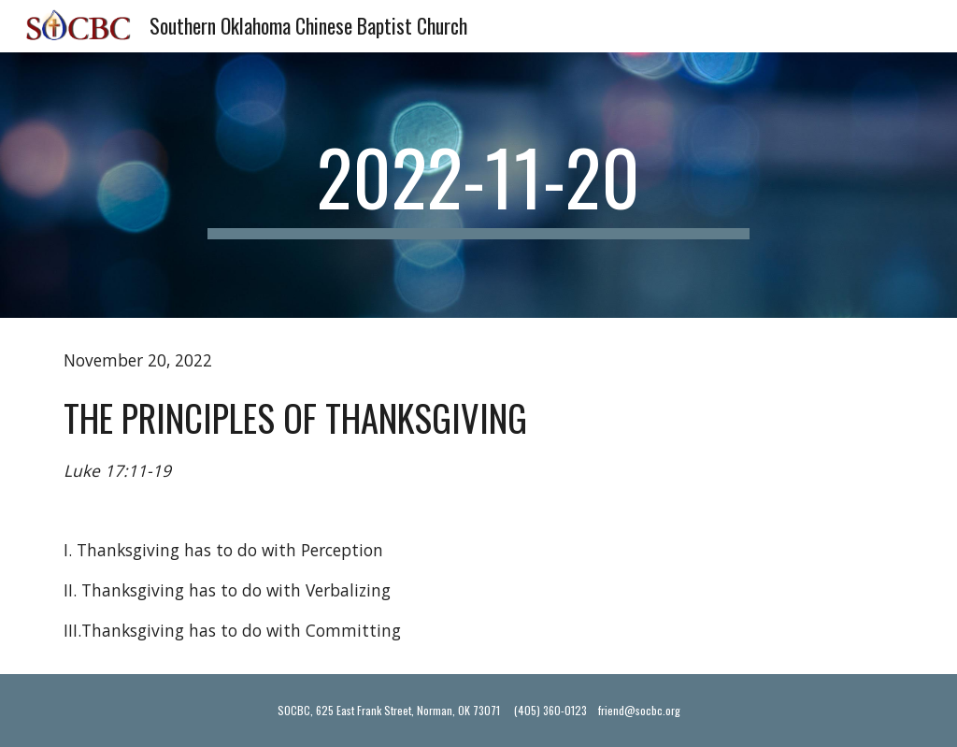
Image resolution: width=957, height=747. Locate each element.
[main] (478, 185)
